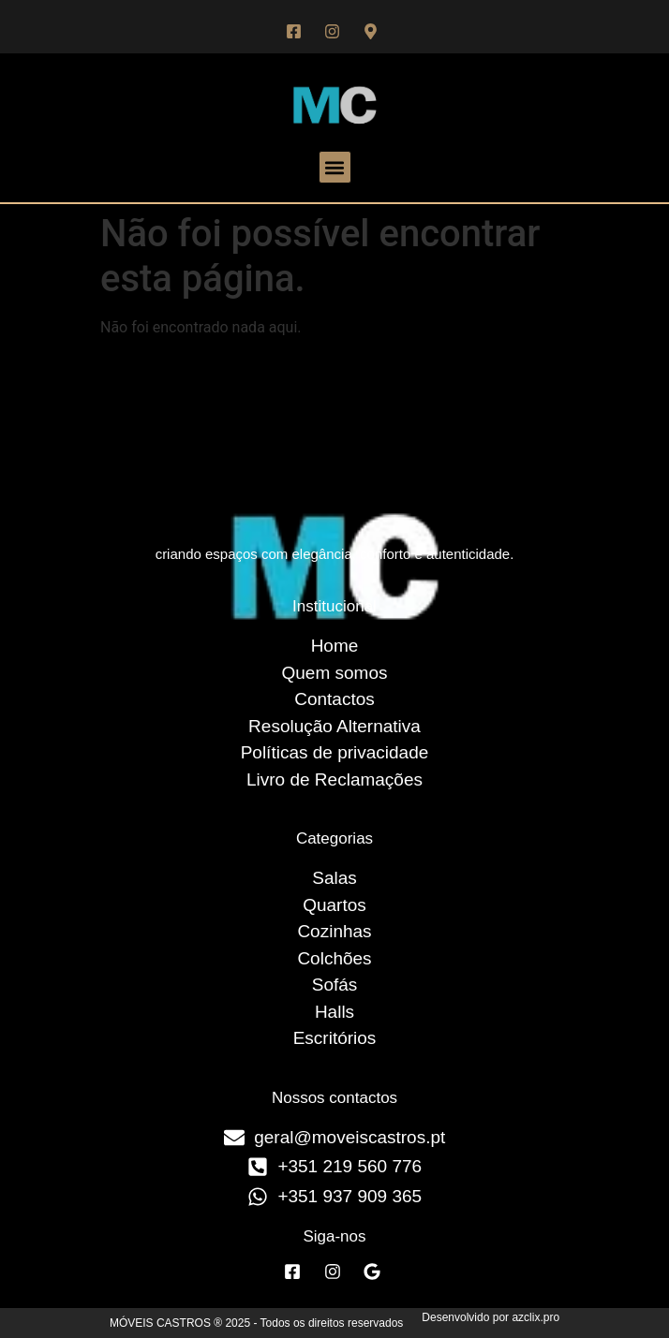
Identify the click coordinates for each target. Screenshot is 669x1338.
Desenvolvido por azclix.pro (490, 1317)
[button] (335, 167)
